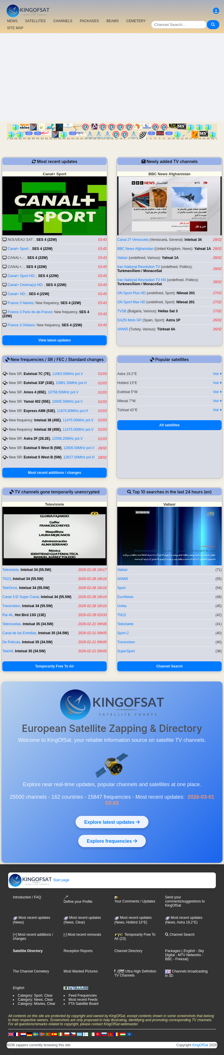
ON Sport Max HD (131, 302)
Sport (121, 588)
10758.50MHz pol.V (63, 392)
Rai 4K (7, 615)
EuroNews (125, 597)
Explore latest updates (112, 822)
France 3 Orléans (21, 325)
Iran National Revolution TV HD (141, 280)
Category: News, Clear (35, 1000)
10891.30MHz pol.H (71, 383)
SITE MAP (15, 28)
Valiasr (122, 258)
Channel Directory (128, 951)
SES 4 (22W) (46, 240)
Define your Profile (78, 899)
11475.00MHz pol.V (78, 420)
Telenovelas (11, 624)
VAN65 (122, 329)
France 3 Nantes (21, 303)
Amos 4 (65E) (35, 392)
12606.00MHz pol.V (79, 448)
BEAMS (112, 21)
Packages (173, 951)
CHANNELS (62, 21)
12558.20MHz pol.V (67, 439)
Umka (121, 606)
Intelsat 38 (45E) (47, 420)
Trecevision (11, 606)
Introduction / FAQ (27, 897)
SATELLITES (35, 21)
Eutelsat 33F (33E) (39, 383)
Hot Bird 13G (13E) (30, 615)
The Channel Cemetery (31, 971)
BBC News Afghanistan (135, 249)
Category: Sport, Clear (35, 995)
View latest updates (54, 340)
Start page (38, 880)
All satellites (169, 425)
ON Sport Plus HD (131, 293)
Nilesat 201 (185, 293)
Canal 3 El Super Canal (20, 597)
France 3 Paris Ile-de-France (30, 312)
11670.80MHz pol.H (72, 411)
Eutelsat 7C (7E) (37, 374)
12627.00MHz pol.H (79, 457)
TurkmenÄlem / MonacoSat (139, 271)
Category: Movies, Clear (36, 1004)
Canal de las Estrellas (19, 633)
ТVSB (121, 311)
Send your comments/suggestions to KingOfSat (185, 901)
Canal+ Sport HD (21, 276)
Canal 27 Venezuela (132, 240)
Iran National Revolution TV (138, 267)
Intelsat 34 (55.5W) (36, 570)
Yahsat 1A (202, 249)
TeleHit (7, 651)
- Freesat (179, 959)
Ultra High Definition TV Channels (135, 973)
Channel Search (169, 666)
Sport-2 (123, 633)
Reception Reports (78, 951)
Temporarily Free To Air (54, 666)
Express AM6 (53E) (39, 411)
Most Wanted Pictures (81, 971)
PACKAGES (89, 21)
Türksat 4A (166, 329)
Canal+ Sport (18, 249)
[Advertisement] (112, 77)
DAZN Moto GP (129, 320)
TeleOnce (9, 588)
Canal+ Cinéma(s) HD (25, 285)
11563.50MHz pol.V (67, 374)
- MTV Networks (188, 955)
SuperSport (126, 651)
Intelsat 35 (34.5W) (38, 624)
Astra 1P (173, 320)
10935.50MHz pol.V (67, 401)
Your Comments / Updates (134, 899)
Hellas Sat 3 (168, 311)
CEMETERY (136, 21)
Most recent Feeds (83, 1000)
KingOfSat (200, 1045)
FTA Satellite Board (84, 1004)
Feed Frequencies (83, 995)
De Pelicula (11, 642)
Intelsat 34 (193, 240)
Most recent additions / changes (54, 473)
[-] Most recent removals (82, 935)
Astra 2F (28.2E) (37, 439)
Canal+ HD (16, 294)
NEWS (12, 21)
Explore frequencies (112, 841)
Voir (217, 374)
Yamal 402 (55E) (37, 401)
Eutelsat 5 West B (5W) (43, 448)
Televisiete (10, 570)
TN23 (6, 579)
